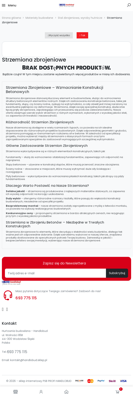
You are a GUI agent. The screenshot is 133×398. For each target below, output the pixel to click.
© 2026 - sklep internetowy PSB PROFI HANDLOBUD (39, 381)
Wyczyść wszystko (59, 35)
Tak (82, 35)
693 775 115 (26, 298)
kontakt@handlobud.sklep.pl (28, 360)
